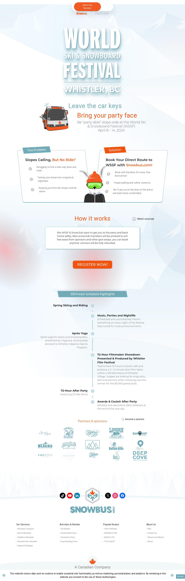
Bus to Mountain (24, 533)
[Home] (6, 5)
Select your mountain (87, 6)
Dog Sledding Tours (69, 541)
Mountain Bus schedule (27, 541)
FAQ (149, 529)
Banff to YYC (109, 537)
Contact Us (152, 533)
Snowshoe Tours (68, 537)
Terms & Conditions (156, 537)
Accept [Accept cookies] (180, 576)
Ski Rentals (65, 529)
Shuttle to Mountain (25, 537)
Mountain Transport (25, 529)
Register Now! (92, 264)
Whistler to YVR (110, 533)
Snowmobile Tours (68, 533)
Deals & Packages (25, 546)
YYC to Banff (109, 541)
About (150, 541)
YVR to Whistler (110, 529)
